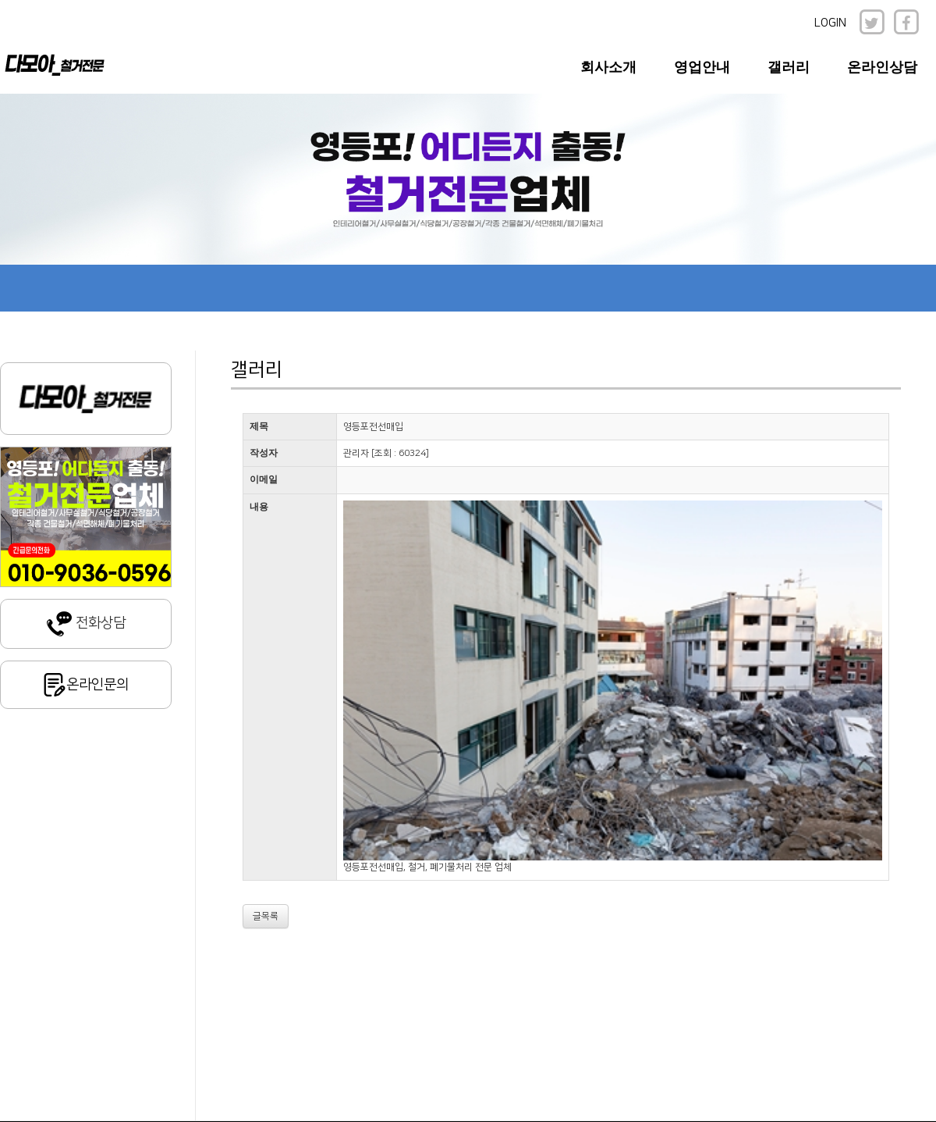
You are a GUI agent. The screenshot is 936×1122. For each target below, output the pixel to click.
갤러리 (789, 67)
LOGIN (830, 23)
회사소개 (608, 67)
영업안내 (702, 67)
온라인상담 (882, 67)
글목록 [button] (265, 916)
